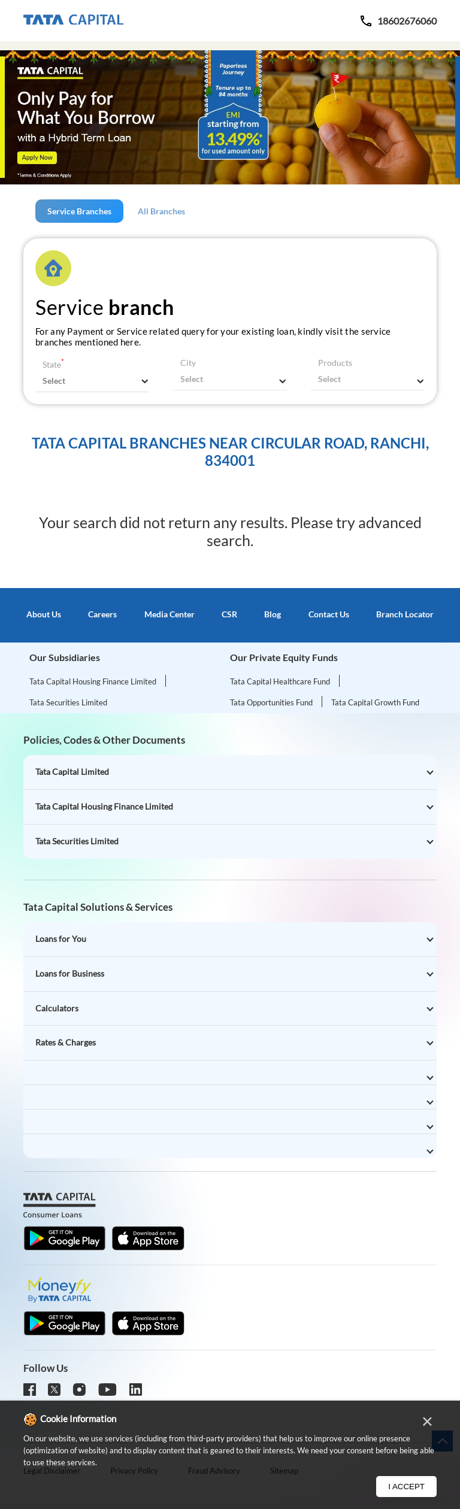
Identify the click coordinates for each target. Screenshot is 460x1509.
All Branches (161, 211)
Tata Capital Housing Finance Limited (92, 681)
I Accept (406, 1486)
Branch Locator (405, 614)
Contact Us (328, 614)
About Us (43, 614)
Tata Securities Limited (68, 702)
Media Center (169, 614)
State (53, 364)
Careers (102, 614)
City (188, 362)
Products (335, 362)
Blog (272, 614)
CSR (229, 614)
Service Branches (79, 211)
